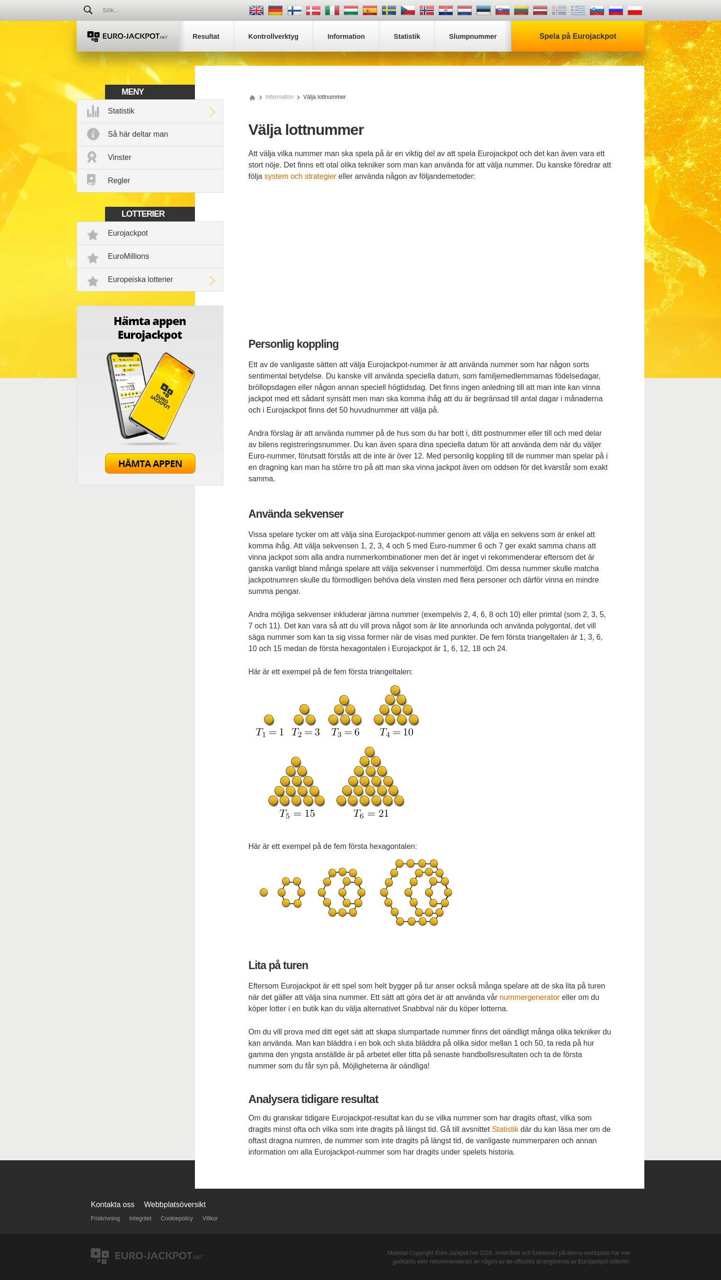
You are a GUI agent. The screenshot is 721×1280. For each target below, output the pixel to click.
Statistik (121, 111)
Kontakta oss (113, 1205)
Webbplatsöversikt (175, 1205)
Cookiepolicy (177, 1218)
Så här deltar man (138, 134)
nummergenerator (530, 997)
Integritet (140, 1218)
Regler (119, 181)
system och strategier (300, 176)
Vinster (120, 157)
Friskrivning (105, 1218)
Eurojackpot (128, 233)
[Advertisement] (430, 260)
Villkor (210, 1218)
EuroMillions (128, 256)
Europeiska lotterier (140, 279)
